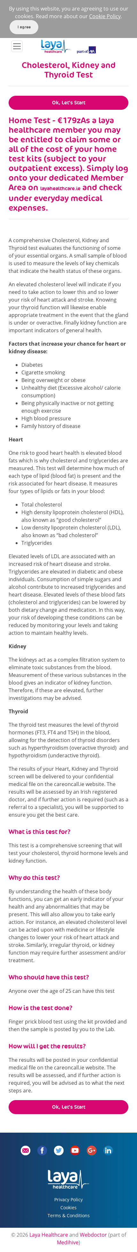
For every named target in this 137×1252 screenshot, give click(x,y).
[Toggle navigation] (17, 46)
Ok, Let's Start (68, 102)
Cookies (68, 1207)
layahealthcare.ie (60, 188)
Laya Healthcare (48, 1234)
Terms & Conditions (69, 1215)
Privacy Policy (68, 1199)
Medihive (68, 1242)
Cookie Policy (105, 16)
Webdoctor (93, 1234)
